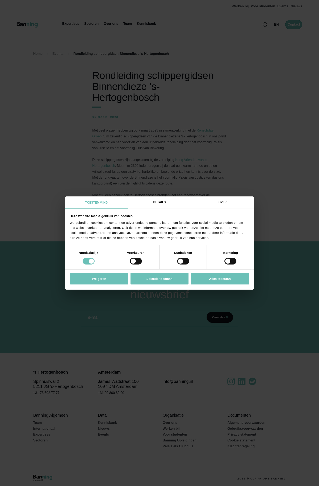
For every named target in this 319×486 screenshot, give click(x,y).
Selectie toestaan (159, 279)
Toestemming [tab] (96, 202)
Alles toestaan (220, 279)
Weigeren (99, 279)
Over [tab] (223, 202)
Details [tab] (159, 202)
